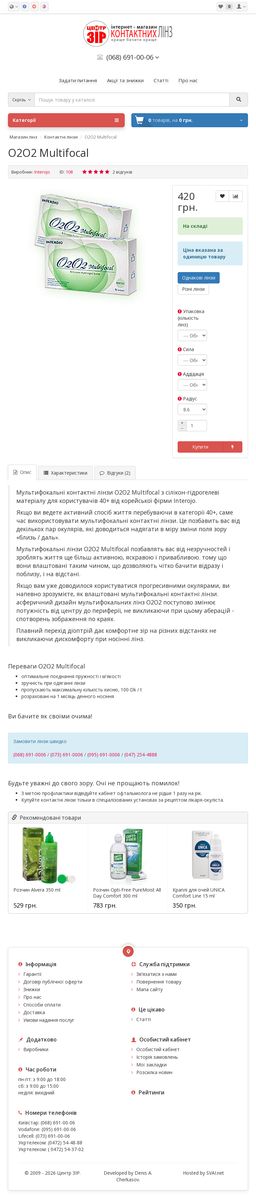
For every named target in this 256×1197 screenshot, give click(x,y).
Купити (200, 447)
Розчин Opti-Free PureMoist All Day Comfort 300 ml (127, 893)
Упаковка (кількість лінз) (191, 318)
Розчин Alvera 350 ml (36, 890)
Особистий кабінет (158, 1049)
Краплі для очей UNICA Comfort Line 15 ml (199, 893)
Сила (186, 349)
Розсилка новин (154, 1072)
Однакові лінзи (198, 277)
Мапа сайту (149, 989)
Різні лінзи (193, 289)
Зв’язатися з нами (156, 974)
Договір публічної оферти (52, 982)
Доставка (34, 1012)
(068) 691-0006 (29, 754)
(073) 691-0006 (66, 754)
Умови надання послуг (48, 1020)
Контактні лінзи (61, 137)
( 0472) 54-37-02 (66, 1149)
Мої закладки (151, 1064)
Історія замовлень (157, 1057)
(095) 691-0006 (103, 754)
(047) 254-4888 (140, 754)
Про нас (32, 997)
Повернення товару (158, 982)
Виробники (35, 1049)
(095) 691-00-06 (59, 1129)
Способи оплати (42, 1004)
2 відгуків (122, 172)
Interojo (42, 172)
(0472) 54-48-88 (65, 1142)
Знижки (31, 989)
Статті (143, 1019)
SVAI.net (215, 1173)
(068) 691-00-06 (58, 1122)
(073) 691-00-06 (53, 1136)
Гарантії (32, 974)
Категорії (66, 120)
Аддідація (191, 374)
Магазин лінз (23, 137)
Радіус (187, 398)
